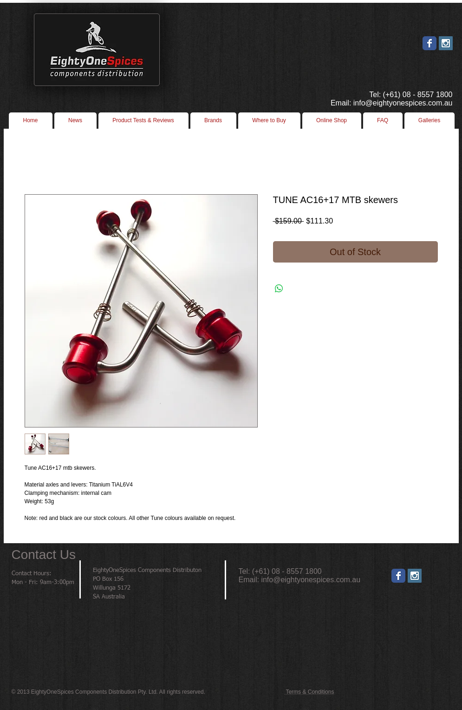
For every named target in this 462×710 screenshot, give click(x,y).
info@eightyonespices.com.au (310, 580)
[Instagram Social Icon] (446, 43)
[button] (269, 120)
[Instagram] (415, 576)
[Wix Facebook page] (429, 43)
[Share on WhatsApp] (279, 288)
